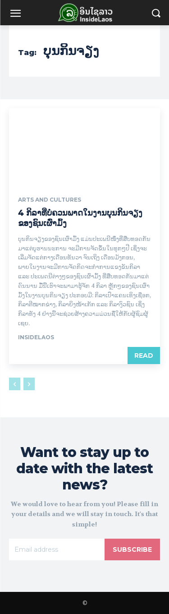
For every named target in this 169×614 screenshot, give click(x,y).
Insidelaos (36, 337)
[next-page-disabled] (29, 384)
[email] (57, 549)
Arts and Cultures (49, 200)
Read (143, 355)
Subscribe (132, 549)
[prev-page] (14, 384)
